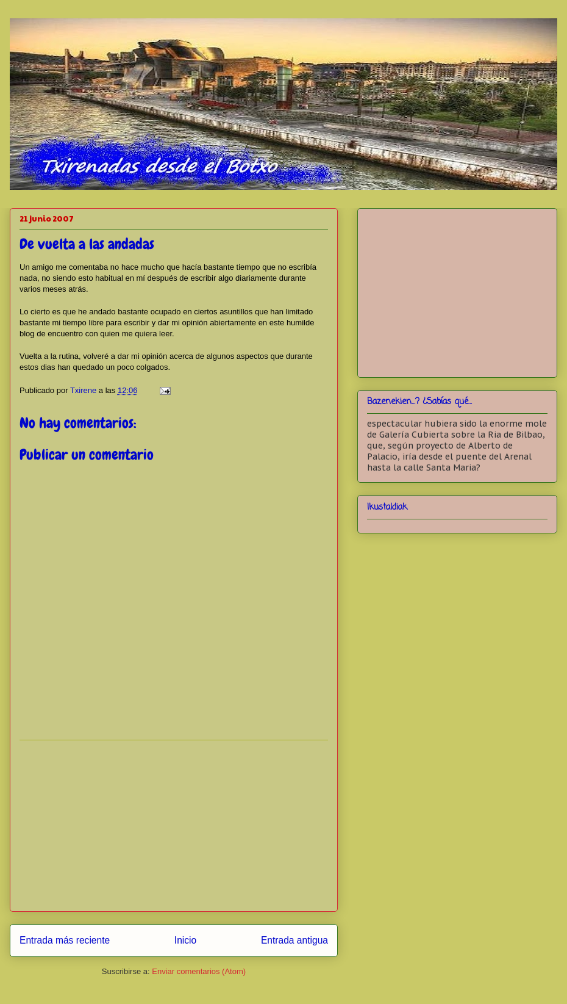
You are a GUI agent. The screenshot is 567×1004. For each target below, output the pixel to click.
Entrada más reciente (65, 940)
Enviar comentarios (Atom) (199, 971)
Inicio (185, 940)
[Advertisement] (173, 825)
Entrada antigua (294, 940)
